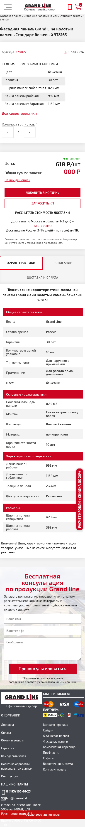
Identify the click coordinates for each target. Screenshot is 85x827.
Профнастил (51, 752)
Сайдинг (49, 730)
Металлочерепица (55, 724)
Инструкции (9, 776)
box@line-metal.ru (18, 798)
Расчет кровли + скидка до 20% (80, 499)
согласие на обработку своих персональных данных (42, 681)
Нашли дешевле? (17, 180)
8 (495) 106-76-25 (18, 791)
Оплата (6, 732)
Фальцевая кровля (56, 736)
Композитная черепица (59, 747)
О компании (10, 715)
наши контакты (14, 784)
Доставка (7, 724)
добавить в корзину (42, 192)
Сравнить (76, 52)
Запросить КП (43, 203)
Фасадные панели (55, 741)
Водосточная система (58, 763)
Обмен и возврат (12, 740)
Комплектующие (54, 769)
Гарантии (7, 748)
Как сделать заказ (13, 756)
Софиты (48, 758)
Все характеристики (19, 113)
